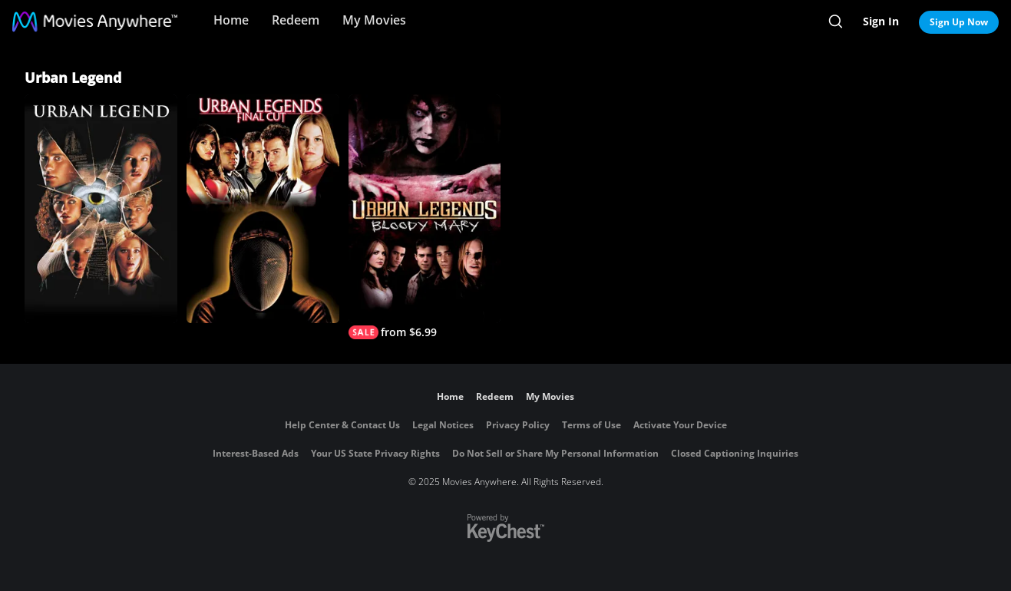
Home (231, 20)
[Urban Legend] (101, 208)
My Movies (374, 20)
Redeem (295, 20)
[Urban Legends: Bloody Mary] (425, 216)
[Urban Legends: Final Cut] (263, 208)
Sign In (881, 21)
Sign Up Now (959, 21)
